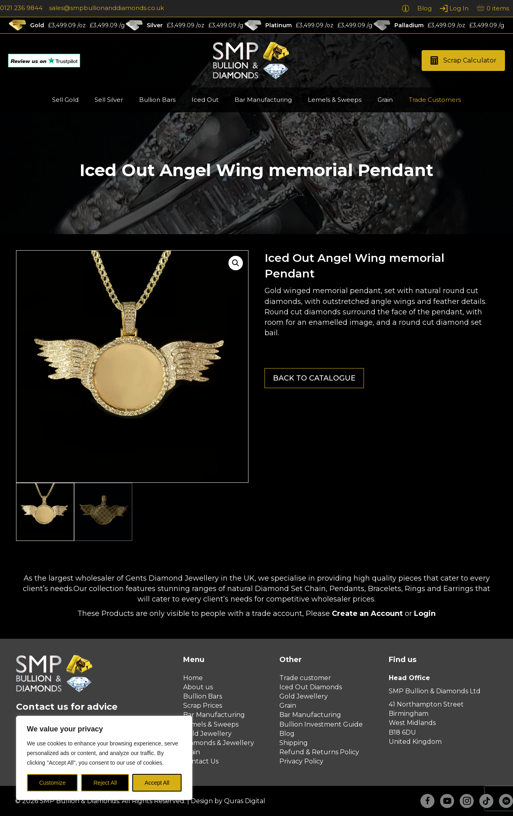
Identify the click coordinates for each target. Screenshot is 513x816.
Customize (52, 783)
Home (193, 678)
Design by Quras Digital (228, 801)
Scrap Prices (202, 705)
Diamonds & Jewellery (218, 743)
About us (198, 687)
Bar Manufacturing (214, 715)
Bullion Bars (202, 696)
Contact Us (200, 761)
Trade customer (305, 678)
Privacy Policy (301, 761)
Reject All (105, 783)
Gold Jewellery (207, 733)
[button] (463, 60)
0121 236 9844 (21, 8)
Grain (287, 705)
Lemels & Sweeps (210, 724)
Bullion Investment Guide (321, 724)
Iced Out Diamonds (310, 687)
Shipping (293, 743)
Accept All (157, 783)
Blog (287, 733)
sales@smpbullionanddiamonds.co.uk (106, 8)
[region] (104, 758)
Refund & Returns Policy (319, 752)
